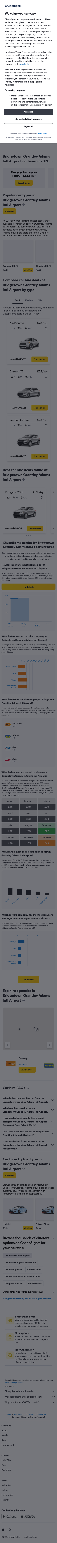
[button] (28, 112)
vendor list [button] (24, 64)
